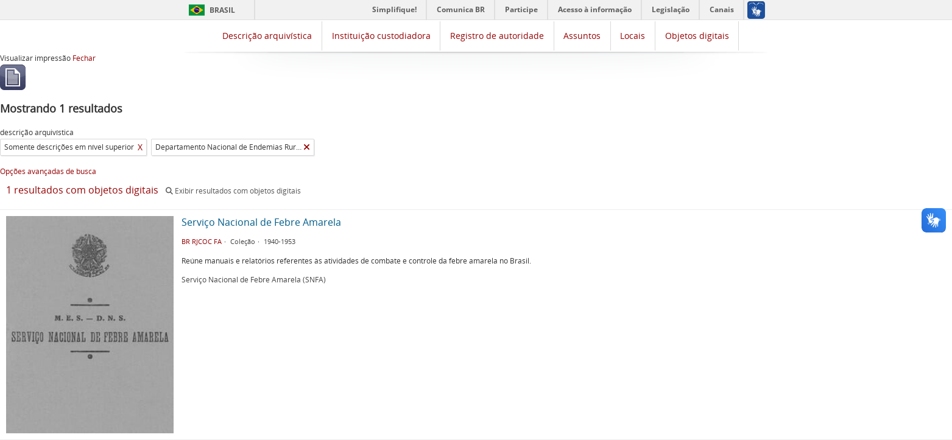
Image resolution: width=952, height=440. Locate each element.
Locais (632, 35)
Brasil (222, 10)
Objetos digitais (697, 35)
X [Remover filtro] (140, 147)
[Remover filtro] (306, 147)
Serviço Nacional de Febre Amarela (261, 222)
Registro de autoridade (497, 35)
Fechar (84, 58)
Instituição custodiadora (381, 35)
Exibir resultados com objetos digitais (233, 191)
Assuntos (582, 35)
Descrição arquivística (267, 35)
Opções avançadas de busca (48, 171)
